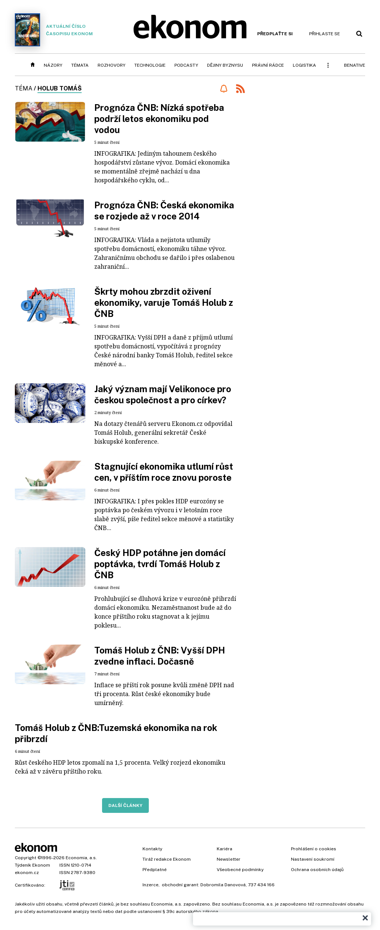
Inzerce (150, 884)
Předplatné (154, 869)
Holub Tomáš (59, 88)
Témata (80, 65)
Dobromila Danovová (223, 884)
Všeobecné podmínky (240, 869)
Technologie (150, 65)
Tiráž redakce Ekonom (166, 859)
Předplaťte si (275, 33)
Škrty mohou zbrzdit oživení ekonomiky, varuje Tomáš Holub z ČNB (163, 302)
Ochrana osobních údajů (317, 869)
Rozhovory (111, 65)
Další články (125, 805)
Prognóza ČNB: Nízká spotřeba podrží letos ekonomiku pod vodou (159, 118)
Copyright (25, 857)
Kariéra (224, 848)
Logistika (304, 65)
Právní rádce (268, 65)
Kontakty (152, 848)
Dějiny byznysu (225, 65)
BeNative (354, 65)
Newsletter (228, 859)
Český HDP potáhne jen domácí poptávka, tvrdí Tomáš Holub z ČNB (160, 563)
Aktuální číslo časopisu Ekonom (54, 29)
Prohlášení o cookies (313, 848)
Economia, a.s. (81, 857)
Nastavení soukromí (312, 859)
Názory (53, 65)
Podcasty (186, 65)
